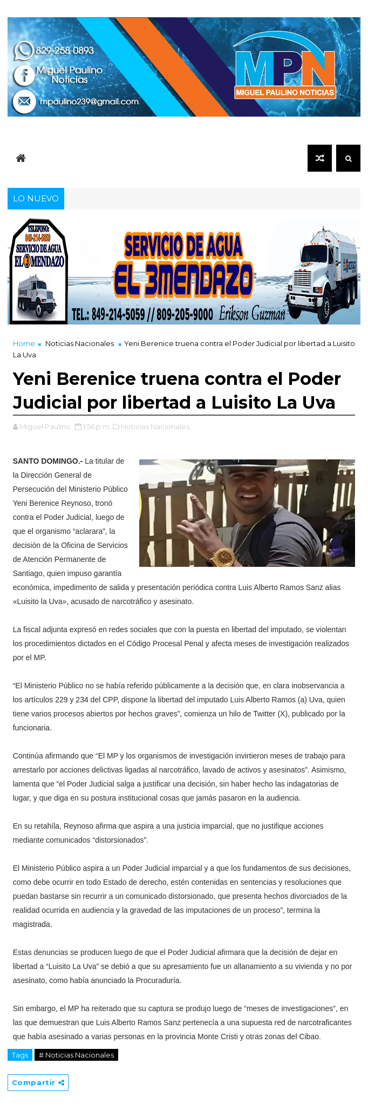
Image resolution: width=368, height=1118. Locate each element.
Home (24, 343)
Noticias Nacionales (79, 343)
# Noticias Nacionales (76, 1055)
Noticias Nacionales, (156, 426)
